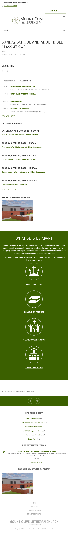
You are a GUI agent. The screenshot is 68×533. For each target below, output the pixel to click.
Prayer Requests (34, 514)
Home (2, 391)
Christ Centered (34, 284)
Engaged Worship (34, 367)
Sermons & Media (34, 510)
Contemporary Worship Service (14, 184)
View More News (8, 116)
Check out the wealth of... (20, 109)
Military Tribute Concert (33, 427)
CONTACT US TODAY (10, 6)
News (34, 503)
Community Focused (34, 312)
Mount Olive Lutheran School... (23, 94)
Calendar (34, 506)
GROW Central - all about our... (23, 87)
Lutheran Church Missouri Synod (33, 423)
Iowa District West (33, 419)
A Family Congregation (34, 340)
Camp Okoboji (33, 439)
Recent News (10, 81)
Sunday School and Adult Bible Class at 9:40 (19, 159)
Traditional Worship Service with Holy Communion (22, 147)
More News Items (36, 463)
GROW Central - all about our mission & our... (36, 451)
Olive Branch (25, 81)
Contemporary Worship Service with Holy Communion (23, 172)
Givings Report (16, 101)
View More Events (9, 190)
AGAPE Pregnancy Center (33, 431)
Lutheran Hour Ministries (33, 435)
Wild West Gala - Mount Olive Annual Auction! (20, 135)
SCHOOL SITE (55, 11)
